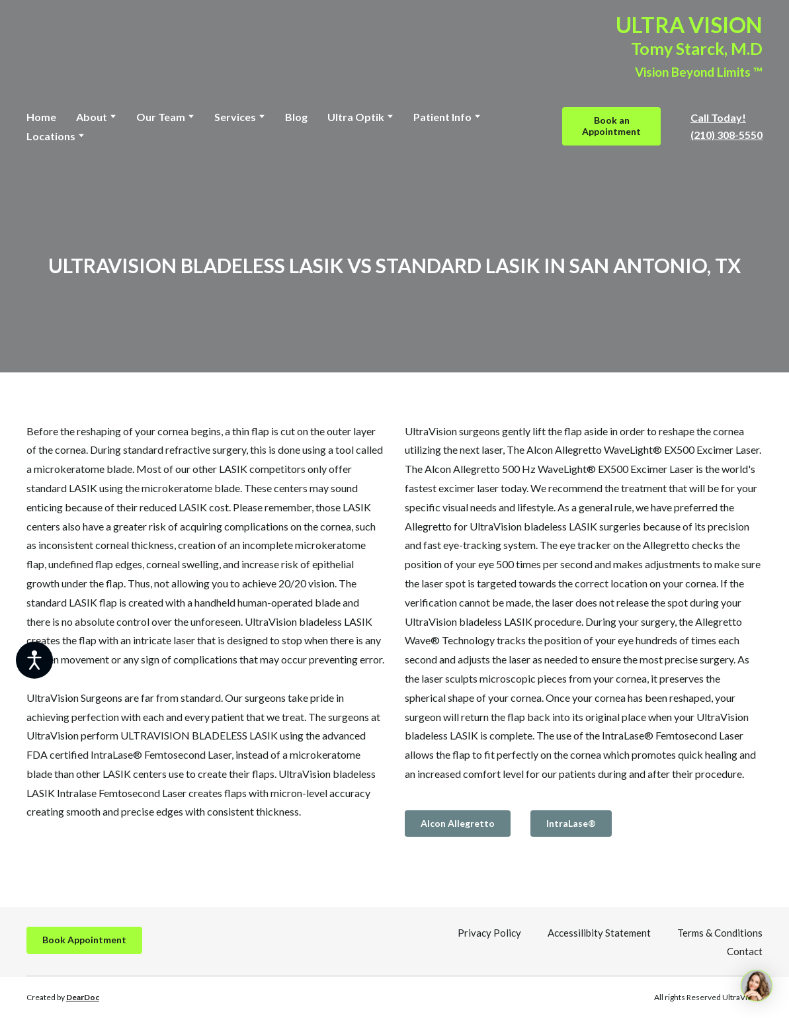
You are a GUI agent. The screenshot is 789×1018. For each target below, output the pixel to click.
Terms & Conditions (720, 933)
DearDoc (82, 997)
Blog (296, 116)
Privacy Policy (489, 933)
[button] (611, 126)
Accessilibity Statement (599, 933)
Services (235, 116)
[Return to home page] (95, 47)
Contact (745, 951)
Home (41, 116)
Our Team (160, 116)
